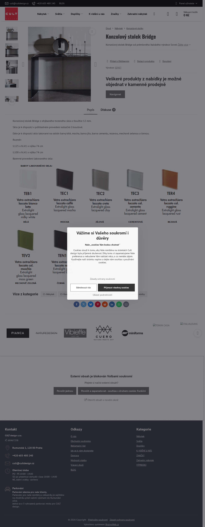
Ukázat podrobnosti (102, 294)
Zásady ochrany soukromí (102, 278)
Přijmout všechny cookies (116, 287)
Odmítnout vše (83, 287)
